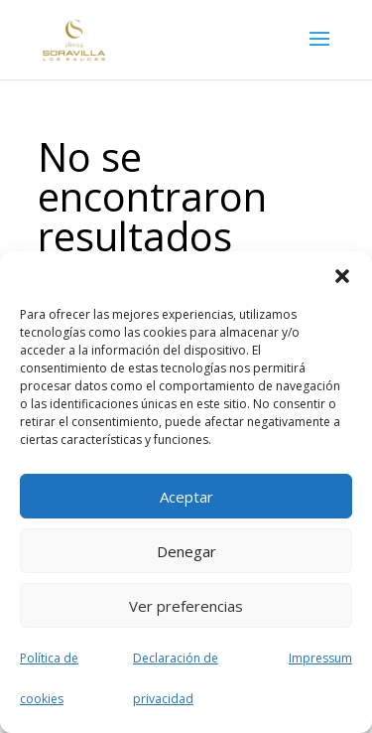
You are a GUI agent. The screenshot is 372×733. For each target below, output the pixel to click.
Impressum (320, 658)
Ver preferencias (186, 606)
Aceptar (186, 497)
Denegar (186, 551)
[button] (342, 276)
